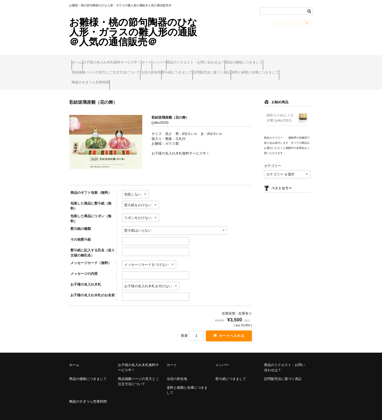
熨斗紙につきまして (245, 70)
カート (167, 60)
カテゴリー (272, 162)
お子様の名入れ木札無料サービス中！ (124, 60)
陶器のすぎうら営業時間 (198, 80)
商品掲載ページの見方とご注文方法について (156, 70)
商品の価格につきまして (93, 70)
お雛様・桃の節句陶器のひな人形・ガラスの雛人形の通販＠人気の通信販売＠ (133, 32)
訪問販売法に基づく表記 (93, 80)
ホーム (79, 60)
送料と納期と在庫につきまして (145, 80)
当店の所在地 (210, 70)
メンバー (189, 60)
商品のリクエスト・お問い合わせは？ (235, 60)
